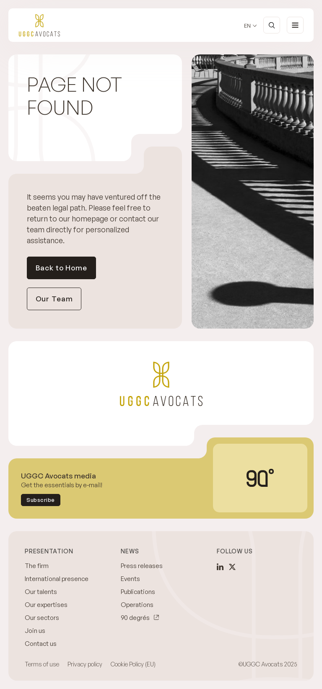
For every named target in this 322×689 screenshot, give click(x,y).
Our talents (41, 592)
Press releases (142, 566)
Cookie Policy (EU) (133, 664)
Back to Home (61, 267)
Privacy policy (85, 664)
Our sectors (42, 618)
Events (130, 579)
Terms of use (42, 664)
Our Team (54, 298)
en (247, 26)
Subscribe (40, 499)
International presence (56, 579)
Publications (138, 592)
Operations (137, 605)
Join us (35, 631)
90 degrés (135, 618)
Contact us (41, 644)
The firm (37, 566)
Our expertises (46, 605)
